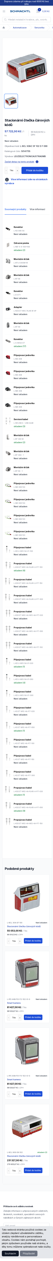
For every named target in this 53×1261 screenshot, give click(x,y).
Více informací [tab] (37, 209)
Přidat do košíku (34, 170)
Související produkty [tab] (15, 209)
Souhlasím (10, 1253)
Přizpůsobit (29, 1253)
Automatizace (20, 27)
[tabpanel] (27, 68)
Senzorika (39, 27)
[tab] (11, 101)
